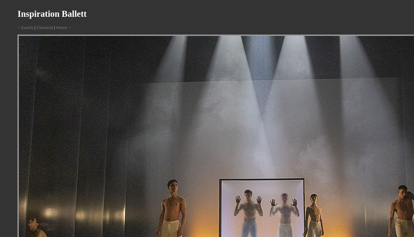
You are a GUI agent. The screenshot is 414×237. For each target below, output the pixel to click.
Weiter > (63, 27)
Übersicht (45, 27)
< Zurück (25, 27)
